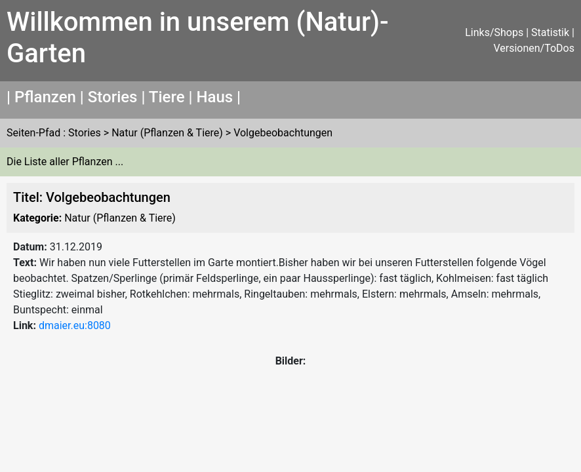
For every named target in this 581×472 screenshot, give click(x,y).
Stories (113, 97)
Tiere (167, 97)
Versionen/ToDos (533, 48)
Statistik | (552, 32)
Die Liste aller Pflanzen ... (65, 161)
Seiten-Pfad (33, 133)
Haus (214, 97)
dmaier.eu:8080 (75, 325)
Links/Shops (494, 32)
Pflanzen (45, 97)
